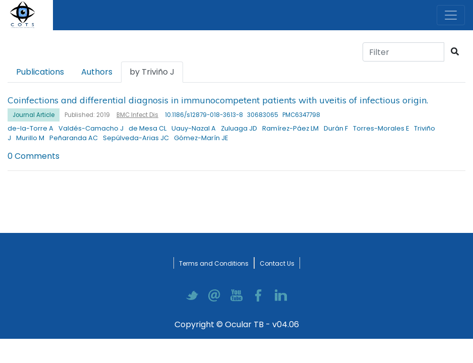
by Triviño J (152, 72)
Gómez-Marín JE (201, 138)
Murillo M (30, 138)
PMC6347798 (301, 115)
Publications (40, 72)
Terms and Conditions (214, 263)
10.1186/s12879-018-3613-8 (204, 115)
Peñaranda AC (73, 138)
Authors (96, 72)
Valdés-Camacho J (91, 128)
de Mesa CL (147, 128)
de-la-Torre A (30, 128)
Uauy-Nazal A (193, 128)
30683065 (262, 115)
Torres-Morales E (381, 128)
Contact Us (277, 263)
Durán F (336, 128)
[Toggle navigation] (451, 15)
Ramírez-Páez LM (290, 128)
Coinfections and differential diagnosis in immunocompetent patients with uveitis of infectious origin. (218, 99)
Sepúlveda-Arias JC (136, 138)
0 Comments (34, 156)
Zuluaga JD (239, 128)
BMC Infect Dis (137, 115)
